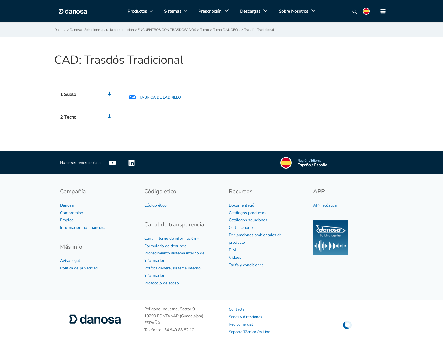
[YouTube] (112, 162)
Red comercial (241, 324)
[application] (225, 11)
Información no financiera (82, 227)
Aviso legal (70, 260)
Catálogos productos (247, 212)
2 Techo (87, 117)
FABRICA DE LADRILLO (155, 97)
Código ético (155, 205)
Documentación (243, 205)
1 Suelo (87, 94)
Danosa (67, 205)
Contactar (237, 309)
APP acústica (325, 205)
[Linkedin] (131, 162)
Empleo (67, 220)
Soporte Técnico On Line (251, 332)
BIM (232, 250)
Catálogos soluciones (248, 220)
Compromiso (71, 212)
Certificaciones (242, 227)
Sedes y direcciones (246, 317)
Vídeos (235, 257)
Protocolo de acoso (161, 283)
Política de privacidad (79, 268)
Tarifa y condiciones (246, 265)
